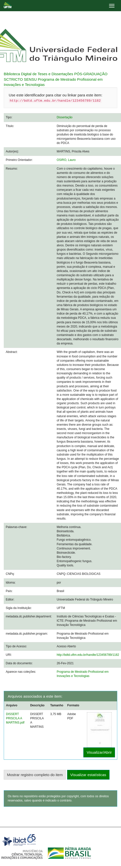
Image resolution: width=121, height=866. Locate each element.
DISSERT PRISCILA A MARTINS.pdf (15, 718)
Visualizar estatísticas (88, 775)
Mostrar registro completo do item (35, 775)
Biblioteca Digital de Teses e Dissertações (38, 74)
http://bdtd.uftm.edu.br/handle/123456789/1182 (88, 655)
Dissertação (64, 117)
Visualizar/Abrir (99, 752)
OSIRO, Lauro (66, 160)
